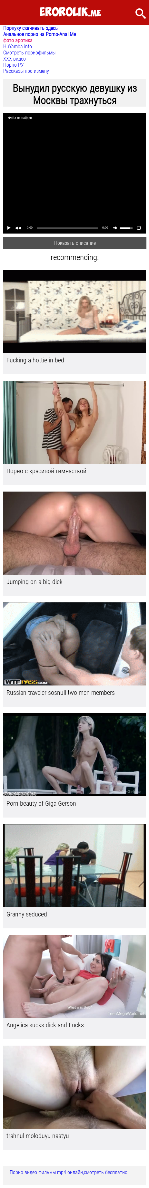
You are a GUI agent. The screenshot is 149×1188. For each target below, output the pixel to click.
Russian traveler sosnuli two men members (60, 692)
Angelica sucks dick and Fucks (45, 1025)
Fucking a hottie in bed (35, 360)
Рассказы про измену (26, 71)
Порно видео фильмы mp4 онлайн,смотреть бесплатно (68, 1172)
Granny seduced (26, 914)
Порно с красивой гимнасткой (46, 471)
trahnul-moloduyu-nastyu (37, 1136)
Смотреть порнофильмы (29, 53)
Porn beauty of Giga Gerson (41, 803)
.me (70, 12)
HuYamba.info (17, 46)
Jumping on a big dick (34, 582)
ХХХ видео (14, 59)
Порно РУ (13, 65)
